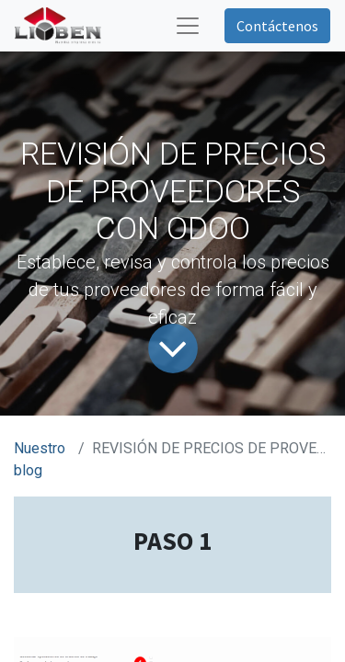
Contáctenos (277, 26)
